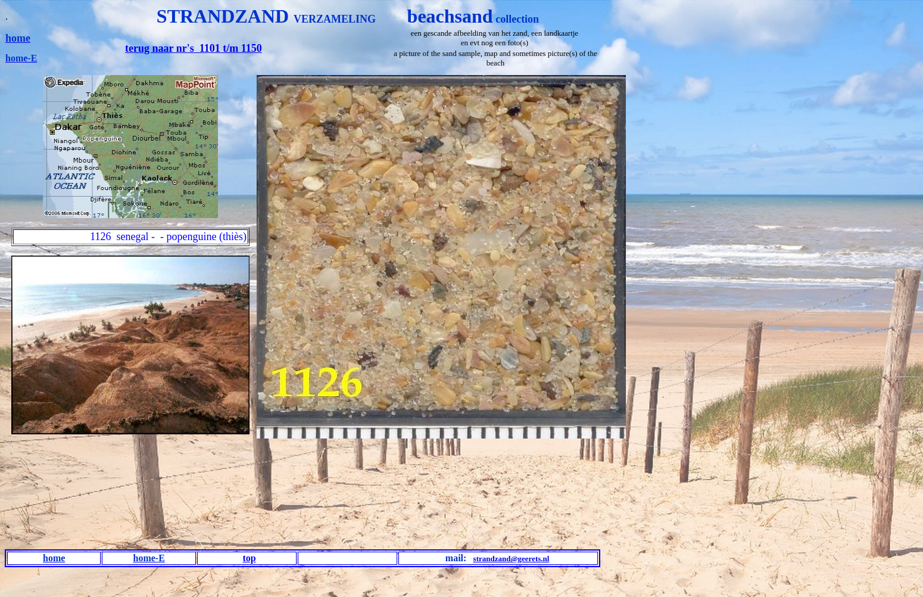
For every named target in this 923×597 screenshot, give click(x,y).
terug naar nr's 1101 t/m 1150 (193, 48)
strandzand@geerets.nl (511, 558)
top (248, 558)
